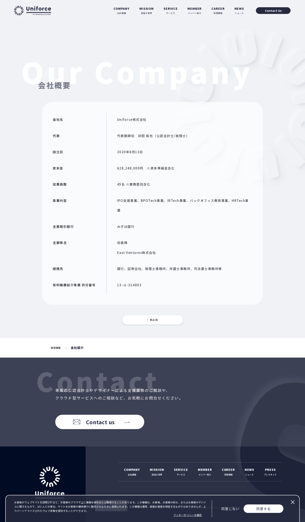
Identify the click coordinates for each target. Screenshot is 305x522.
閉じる (292, 502)
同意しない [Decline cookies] (230, 508)
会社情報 (122, 10)
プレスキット (270, 471)
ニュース (239, 10)
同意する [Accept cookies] (263, 508)
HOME (56, 348)
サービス (171, 10)
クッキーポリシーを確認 (187, 515)
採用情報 (218, 10)
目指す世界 (146, 10)
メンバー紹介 (194, 10)
